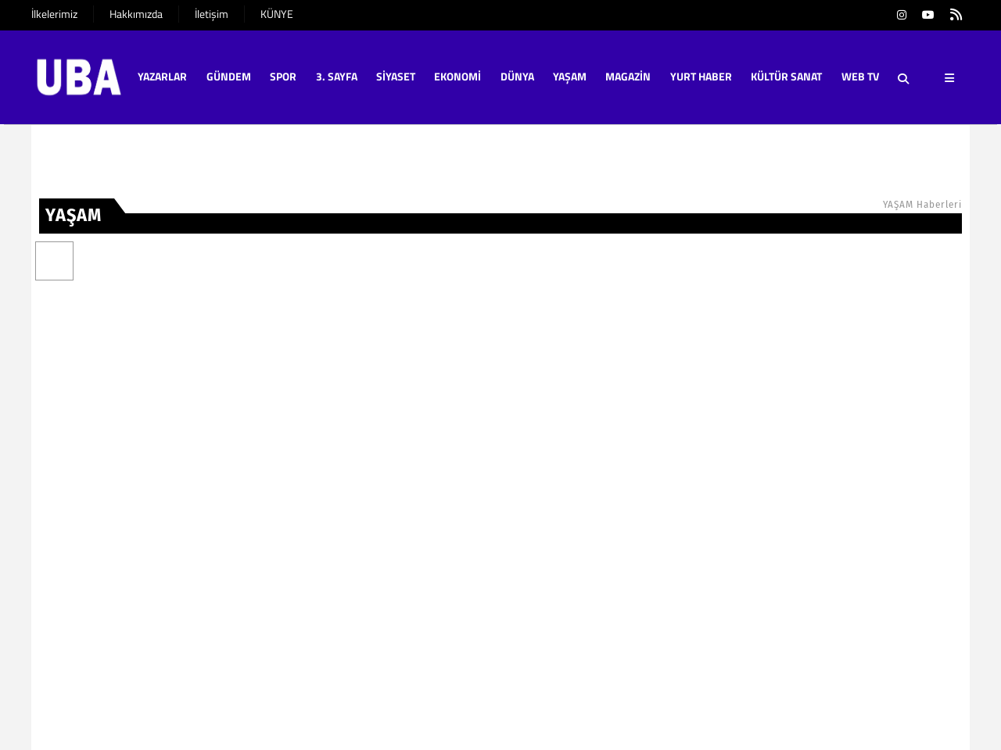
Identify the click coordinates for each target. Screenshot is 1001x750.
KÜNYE (276, 13)
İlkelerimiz (54, 13)
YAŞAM (570, 76)
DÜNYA (517, 76)
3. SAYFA (336, 76)
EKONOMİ (457, 76)
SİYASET (395, 76)
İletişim (211, 13)
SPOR (283, 76)
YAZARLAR (162, 76)
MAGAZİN (628, 76)
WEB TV (860, 76)
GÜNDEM (228, 76)
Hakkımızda (136, 13)
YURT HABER (701, 76)
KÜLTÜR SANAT (786, 76)
